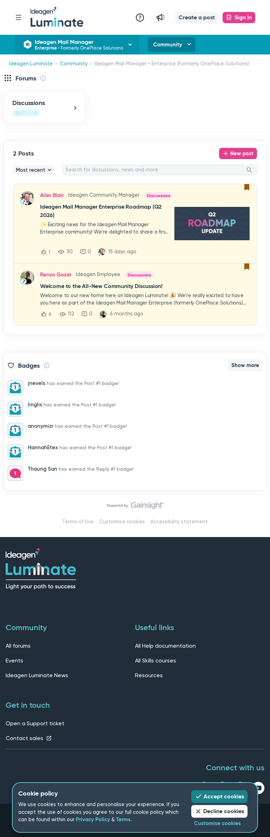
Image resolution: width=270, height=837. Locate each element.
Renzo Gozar (55, 275)
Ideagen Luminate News (37, 675)
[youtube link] (258, 789)
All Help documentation (165, 645)
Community (167, 44)
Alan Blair (52, 195)
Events (14, 660)
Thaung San (42, 469)
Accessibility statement (179, 522)
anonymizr (40, 426)
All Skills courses (155, 660)
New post (241, 153)
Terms (123, 819)
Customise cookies (122, 522)
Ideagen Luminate (31, 64)
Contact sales (29, 738)
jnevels (36, 383)
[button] (196, 17)
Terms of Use (78, 522)
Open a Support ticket (35, 723)
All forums (18, 645)
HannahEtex (43, 447)
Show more (245, 365)
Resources (149, 675)
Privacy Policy (93, 819)
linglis (35, 404)
